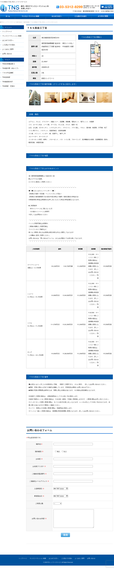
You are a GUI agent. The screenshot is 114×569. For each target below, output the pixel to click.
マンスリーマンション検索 (11, 36)
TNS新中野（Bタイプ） (10, 68)
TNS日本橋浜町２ (8, 64)
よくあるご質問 (7, 49)
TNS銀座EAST (7, 82)
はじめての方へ (7, 40)
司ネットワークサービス (54, 565)
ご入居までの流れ (8, 45)
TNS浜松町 (6, 77)
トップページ (7, 31)
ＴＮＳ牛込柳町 (7, 73)
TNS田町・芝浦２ (8, 86)
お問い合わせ (7, 54)
